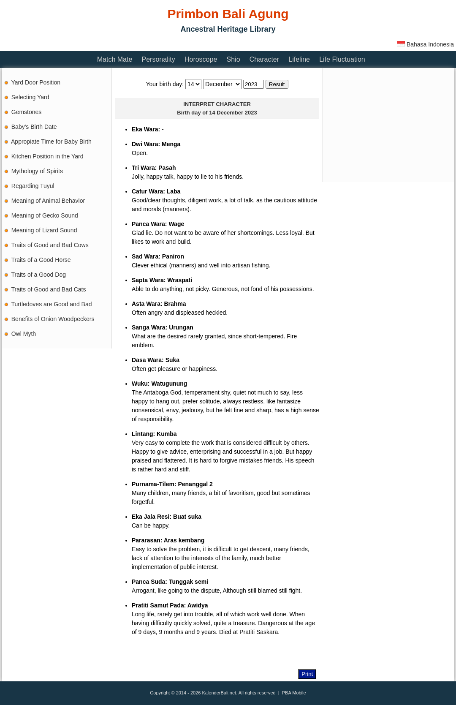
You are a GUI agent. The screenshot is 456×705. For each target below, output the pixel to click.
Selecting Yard (30, 97)
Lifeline (299, 59)
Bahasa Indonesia (425, 44)
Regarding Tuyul (32, 185)
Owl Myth (23, 333)
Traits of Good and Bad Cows (50, 245)
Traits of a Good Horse (41, 259)
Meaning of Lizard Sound (44, 230)
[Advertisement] (388, 125)
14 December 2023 (233, 112)
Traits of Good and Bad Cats (48, 289)
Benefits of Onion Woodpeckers (53, 319)
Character (264, 59)
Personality (158, 59)
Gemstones (26, 112)
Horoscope (201, 59)
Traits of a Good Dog (38, 274)
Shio (233, 59)
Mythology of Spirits (37, 171)
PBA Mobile (294, 692)
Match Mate (115, 59)
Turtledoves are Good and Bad (51, 304)
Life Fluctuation (342, 59)
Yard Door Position (35, 82)
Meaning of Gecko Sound (44, 215)
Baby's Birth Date (34, 126)
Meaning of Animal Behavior (48, 200)
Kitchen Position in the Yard (47, 156)
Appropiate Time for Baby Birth (51, 141)
